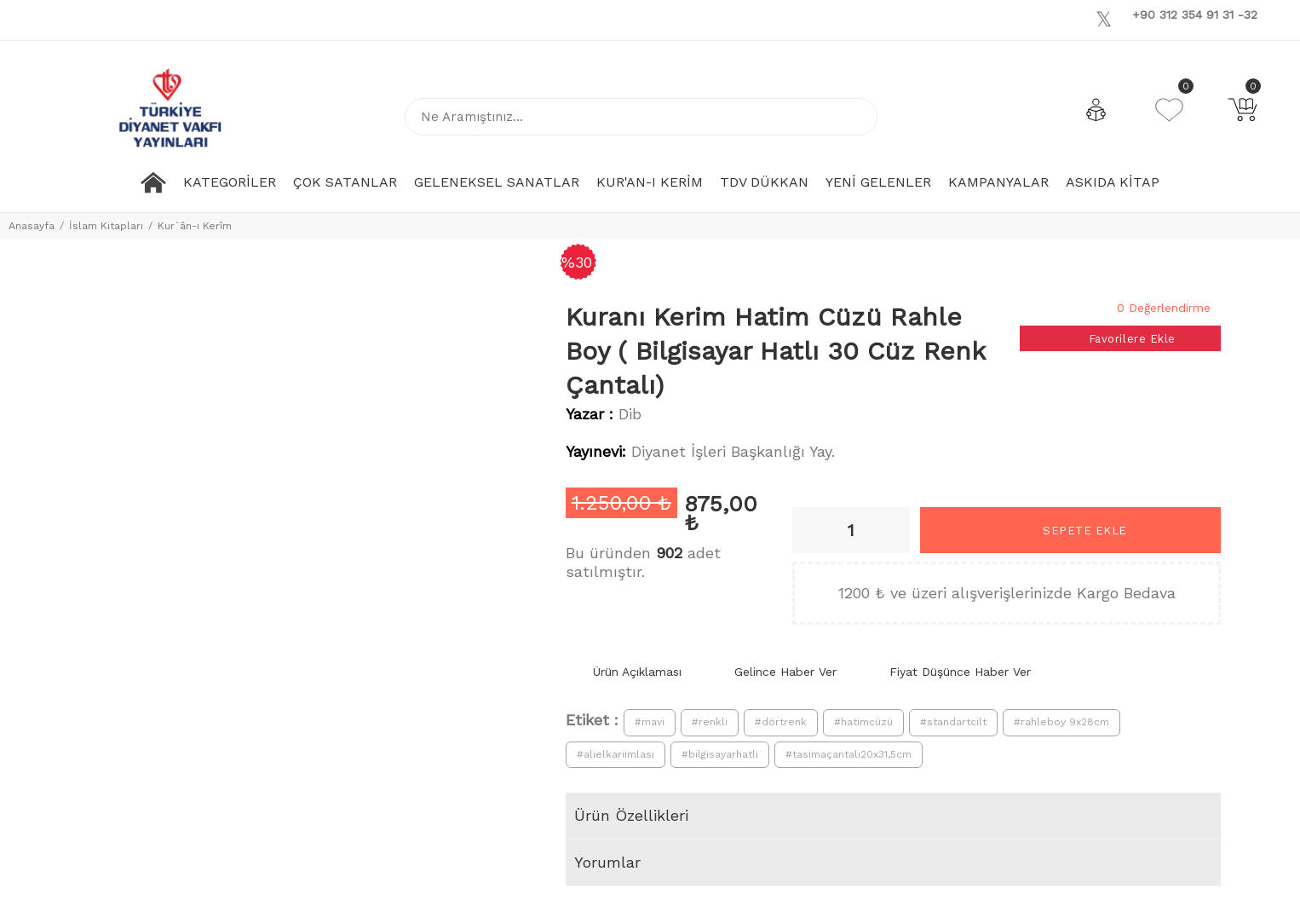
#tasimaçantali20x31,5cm (848, 754)
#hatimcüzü (863, 722)
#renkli (710, 722)
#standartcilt (953, 722)
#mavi (649, 722)
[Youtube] (1125, 18)
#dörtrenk (781, 722)
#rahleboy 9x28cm (1061, 722)
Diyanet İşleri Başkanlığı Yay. (733, 451)
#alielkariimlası (615, 754)
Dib (629, 414)
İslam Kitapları (106, 226)
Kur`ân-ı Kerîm (195, 226)
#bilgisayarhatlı (720, 754)
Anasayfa (32, 226)
